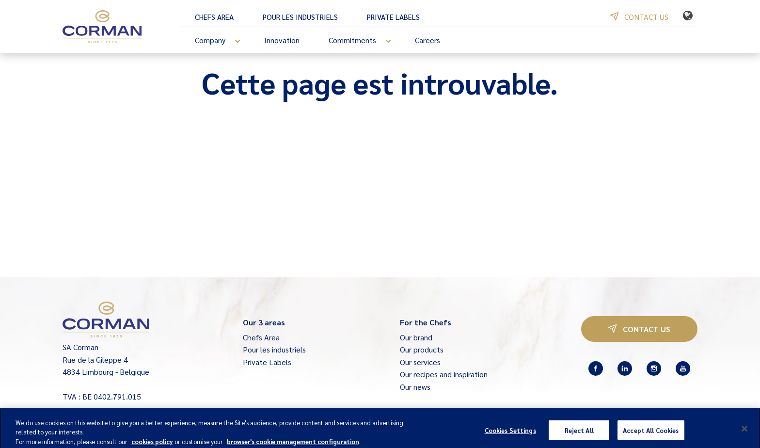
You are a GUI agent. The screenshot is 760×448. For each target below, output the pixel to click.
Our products (421, 349)
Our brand (416, 337)
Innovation (282, 40)
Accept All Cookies (651, 433)
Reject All (579, 433)
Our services (420, 362)
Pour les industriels (300, 16)
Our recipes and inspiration (444, 374)
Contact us (639, 17)
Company (222, 41)
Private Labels (393, 16)
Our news (415, 387)
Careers (427, 40)
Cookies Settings (510, 433)
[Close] (744, 431)
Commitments (364, 41)
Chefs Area (214, 16)
